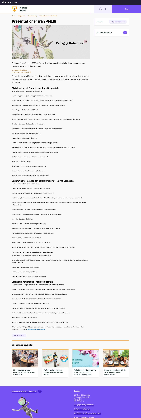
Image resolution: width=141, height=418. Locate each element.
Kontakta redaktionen (82, 409)
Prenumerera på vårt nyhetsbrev (27, 391)
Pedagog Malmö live (19, 335)
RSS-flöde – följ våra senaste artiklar (87, 413)
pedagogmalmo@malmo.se (84, 405)
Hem (13, 16)
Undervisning (32, 16)
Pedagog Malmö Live (20, 70)
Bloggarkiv (21, 16)
